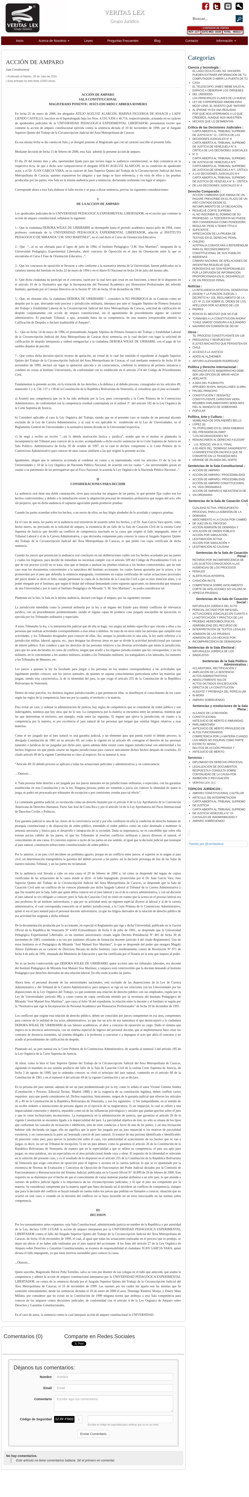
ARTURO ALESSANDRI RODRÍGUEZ (215, 361)
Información (226, 41)
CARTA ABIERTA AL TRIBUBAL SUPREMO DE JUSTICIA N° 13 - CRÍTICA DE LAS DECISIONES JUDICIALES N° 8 (218, 135)
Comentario (43, 1399)
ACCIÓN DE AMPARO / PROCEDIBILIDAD (218, 474)
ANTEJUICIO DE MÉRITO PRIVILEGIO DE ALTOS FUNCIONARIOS (218, 730)
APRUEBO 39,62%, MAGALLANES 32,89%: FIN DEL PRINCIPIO (219, 388)
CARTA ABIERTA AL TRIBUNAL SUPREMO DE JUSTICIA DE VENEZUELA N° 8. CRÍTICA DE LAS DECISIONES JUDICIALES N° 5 (219, 148)
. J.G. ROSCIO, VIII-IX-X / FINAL (212, 444)
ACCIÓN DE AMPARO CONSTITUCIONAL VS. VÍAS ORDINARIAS (218, 485)
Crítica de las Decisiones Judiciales (216, 127)
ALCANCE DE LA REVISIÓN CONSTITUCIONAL (209, 715)
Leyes (88, 41)
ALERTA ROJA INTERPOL (208, 576)
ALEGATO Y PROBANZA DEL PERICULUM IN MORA (219, 693)
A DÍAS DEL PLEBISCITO (208, 383)
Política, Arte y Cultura (206, 417)
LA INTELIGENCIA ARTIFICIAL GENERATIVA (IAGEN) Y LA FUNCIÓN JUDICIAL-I (220, 291)
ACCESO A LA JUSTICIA (207, 352)
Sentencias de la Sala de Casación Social (222, 600)
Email (47, 1388)
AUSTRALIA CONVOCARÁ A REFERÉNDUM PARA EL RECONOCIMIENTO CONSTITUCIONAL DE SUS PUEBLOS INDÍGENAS (220, 251)
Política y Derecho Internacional (213, 367)
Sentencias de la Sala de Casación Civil (218, 502)
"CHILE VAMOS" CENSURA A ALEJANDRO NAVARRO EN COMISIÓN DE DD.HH (219, 324)
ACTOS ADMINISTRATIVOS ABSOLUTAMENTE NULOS (209, 677)
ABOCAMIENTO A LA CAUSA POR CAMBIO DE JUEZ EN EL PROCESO (219, 521)
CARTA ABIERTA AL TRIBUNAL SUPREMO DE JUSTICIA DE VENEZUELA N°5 (218, 160)
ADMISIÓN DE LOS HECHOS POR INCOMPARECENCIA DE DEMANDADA (216, 639)
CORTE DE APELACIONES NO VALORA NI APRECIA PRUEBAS (219, 591)
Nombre (46, 1377)
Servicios (196, 757)
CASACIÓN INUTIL (204, 580)
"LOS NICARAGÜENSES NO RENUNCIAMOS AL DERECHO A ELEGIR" (218, 437)
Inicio (20, 41)
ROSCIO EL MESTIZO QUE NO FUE (215, 314)
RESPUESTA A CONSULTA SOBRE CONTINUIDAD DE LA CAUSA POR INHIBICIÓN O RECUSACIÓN (214, 774)
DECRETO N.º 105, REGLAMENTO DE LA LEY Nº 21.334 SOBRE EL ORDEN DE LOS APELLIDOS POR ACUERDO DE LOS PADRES (219, 303)
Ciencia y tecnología (204, 67)
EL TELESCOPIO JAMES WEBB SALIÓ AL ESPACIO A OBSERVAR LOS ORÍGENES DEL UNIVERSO (218, 90)
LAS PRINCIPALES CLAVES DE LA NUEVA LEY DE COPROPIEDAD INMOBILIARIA (219, 100)
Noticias (195, 286)
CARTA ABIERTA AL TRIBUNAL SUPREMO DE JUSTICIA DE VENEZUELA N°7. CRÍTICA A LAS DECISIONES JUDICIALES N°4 (220, 169)
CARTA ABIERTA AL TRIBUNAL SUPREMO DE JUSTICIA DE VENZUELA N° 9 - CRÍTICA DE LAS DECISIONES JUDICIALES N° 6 (220, 181)
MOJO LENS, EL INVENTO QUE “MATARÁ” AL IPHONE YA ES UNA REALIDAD (219, 107)
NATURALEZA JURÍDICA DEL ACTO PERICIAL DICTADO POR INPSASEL (215, 608)
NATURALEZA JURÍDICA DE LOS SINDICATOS (213, 653)
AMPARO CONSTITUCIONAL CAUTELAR (218, 793)
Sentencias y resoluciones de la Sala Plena (220, 707)
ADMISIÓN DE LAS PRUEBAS (211, 633)
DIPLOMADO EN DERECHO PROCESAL (217, 762)
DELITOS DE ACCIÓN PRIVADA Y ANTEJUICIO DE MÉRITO (213, 749)
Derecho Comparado (204, 191)
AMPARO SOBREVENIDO (208, 700)
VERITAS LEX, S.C (204, 782)
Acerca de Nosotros (54, 41)
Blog (157, 41)
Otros (193, 332)
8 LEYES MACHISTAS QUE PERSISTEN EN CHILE (219, 345)
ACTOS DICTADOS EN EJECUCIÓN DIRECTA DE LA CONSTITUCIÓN (214, 685)
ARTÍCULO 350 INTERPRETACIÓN (214, 797)
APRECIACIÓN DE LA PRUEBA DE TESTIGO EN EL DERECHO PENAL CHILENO (214, 237)
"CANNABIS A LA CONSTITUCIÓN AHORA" (219, 318)
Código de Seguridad (36, 1419)
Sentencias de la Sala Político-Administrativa (225, 662)
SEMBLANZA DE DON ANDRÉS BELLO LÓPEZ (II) (217, 422)
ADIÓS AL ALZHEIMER (206, 356)
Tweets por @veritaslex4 (206, 844)
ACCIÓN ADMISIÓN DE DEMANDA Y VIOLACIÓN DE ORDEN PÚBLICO (215, 529)
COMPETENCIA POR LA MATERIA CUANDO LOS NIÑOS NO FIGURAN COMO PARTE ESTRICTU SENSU (220, 740)
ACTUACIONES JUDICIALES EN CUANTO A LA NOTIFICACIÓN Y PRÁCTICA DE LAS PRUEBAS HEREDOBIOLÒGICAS (219, 617)
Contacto (191, 41)
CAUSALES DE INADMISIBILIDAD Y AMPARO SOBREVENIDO (214, 819)
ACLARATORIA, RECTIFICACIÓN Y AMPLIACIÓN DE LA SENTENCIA (214, 670)
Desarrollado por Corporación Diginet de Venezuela (212, 1480)
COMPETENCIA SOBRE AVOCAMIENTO (217, 585)
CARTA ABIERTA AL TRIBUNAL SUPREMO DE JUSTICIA (218, 803)
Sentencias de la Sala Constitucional (216, 466)
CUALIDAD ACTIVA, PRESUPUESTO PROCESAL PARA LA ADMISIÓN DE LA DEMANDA (216, 511)
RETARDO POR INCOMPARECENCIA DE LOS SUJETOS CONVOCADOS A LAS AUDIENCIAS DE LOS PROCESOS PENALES (218, 565)
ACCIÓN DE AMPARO (206, 470)
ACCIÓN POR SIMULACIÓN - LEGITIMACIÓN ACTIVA (210, 536)
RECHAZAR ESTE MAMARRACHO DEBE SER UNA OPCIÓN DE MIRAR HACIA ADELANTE (218, 374)
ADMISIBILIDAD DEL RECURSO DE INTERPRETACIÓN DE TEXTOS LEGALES (218, 627)
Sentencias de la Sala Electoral (212, 647)
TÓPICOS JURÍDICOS (205, 789)
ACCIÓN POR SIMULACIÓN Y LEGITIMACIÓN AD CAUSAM (211, 544)
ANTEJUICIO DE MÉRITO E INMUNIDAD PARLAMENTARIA (217, 722)
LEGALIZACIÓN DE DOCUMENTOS (214, 766)
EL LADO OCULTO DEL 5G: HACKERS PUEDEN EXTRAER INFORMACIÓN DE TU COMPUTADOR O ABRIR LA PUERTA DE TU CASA (220, 76)
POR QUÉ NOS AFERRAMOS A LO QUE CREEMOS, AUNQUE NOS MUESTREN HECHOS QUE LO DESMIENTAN (217, 117)
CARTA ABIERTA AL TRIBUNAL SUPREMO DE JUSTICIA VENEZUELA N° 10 (218, 811)
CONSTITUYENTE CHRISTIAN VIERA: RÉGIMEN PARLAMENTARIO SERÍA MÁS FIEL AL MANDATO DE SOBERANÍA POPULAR (218, 405)
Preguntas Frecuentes (123, 41)
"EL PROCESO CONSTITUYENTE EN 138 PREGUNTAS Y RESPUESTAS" (218, 337)
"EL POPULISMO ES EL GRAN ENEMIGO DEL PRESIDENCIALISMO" (218, 430)
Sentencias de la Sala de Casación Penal (222, 554)
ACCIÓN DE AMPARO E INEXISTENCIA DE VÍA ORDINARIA (219, 492)
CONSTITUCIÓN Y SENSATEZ (211, 395)
